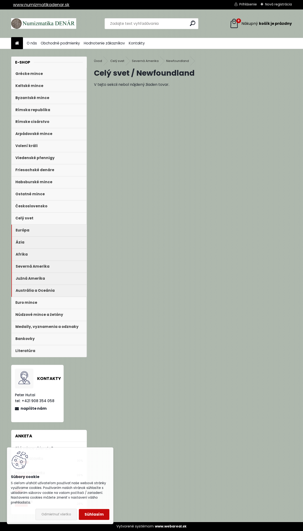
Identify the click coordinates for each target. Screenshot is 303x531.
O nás (32, 43)
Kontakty (137, 43)
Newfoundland (177, 61)
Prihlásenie (248, 4)
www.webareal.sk (171, 526)
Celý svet (117, 61)
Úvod (98, 61)
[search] (192, 23)
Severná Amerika (145, 61)
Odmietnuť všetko (56, 514)
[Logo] (43, 23)
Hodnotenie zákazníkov (104, 43)
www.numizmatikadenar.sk (41, 5)
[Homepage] (17, 43)
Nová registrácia (278, 4)
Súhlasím (94, 514)
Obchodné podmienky (60, 43)
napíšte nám (34, 408)
